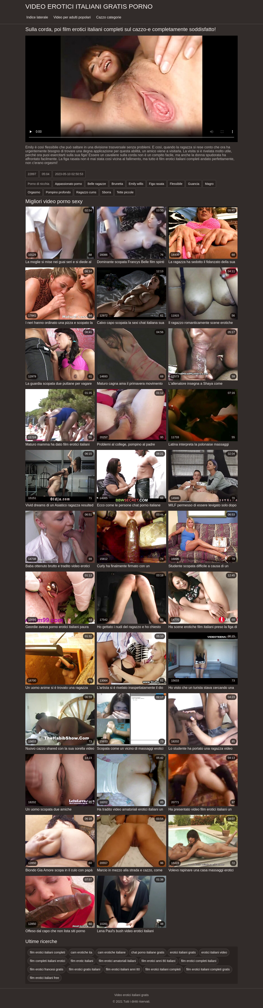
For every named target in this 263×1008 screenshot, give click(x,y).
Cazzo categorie (108, 17)
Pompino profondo (58, 192)
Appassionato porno (68, 184)
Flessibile (176, 184)
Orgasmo (34, 192)
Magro (209, 184)
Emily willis (136, 184)
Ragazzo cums (86, 192)
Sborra (106, 192)
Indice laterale (37, 17)
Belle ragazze (97, 184)
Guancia (193, 184)
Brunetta (117, 184)
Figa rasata (156, 184)
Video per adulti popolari (72, 17)
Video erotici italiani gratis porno (89, 6)
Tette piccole (125, 192)
